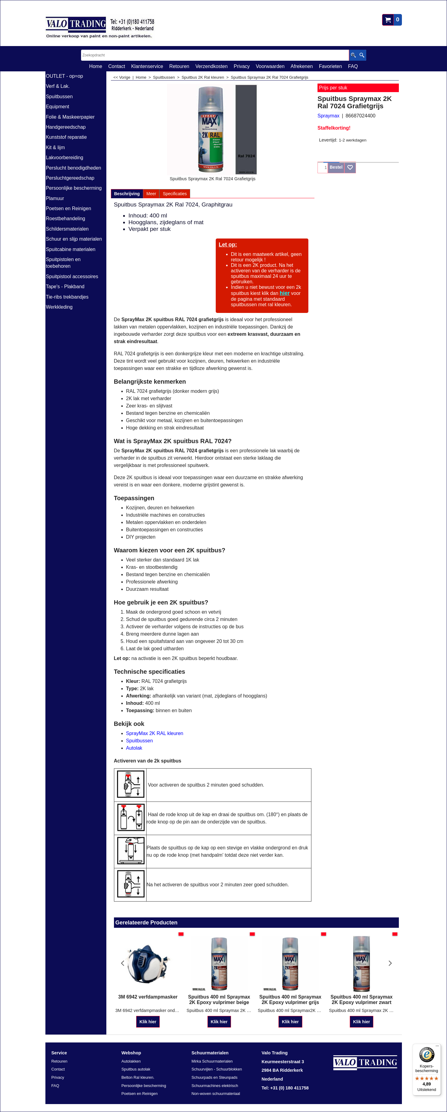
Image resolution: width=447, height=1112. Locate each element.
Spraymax (328, 115)
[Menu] (437, 1047)
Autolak (134, 748)
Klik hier (148, 1016)
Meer (151, 193)
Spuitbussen (139, 740)
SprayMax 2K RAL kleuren (154, 733)
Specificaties (175, 193)
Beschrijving (127, 193)
